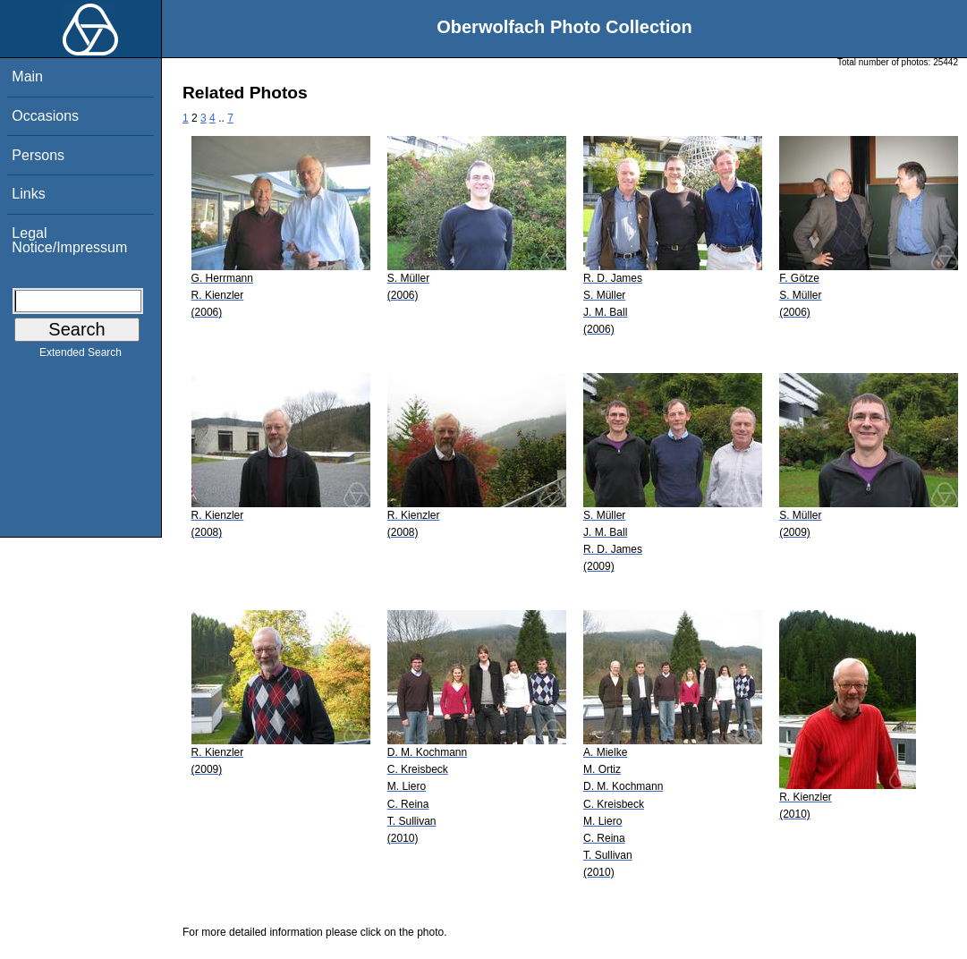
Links (28, 193)
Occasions (45, 115)
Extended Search (80, 356)
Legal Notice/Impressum (69, 240)
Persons (38, 155)
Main (27, 76)
